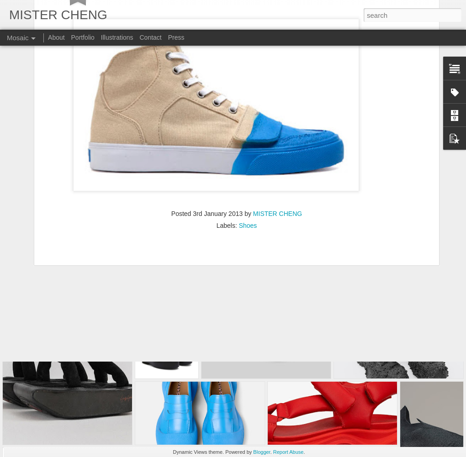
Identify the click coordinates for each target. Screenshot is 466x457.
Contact (150, 37)
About (56, 37)
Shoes (248, 156)
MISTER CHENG (277, 144)
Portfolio (83, 37)
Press (176, 37)
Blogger (261, 452)
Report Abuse (288, 452)
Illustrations (117, 37)
